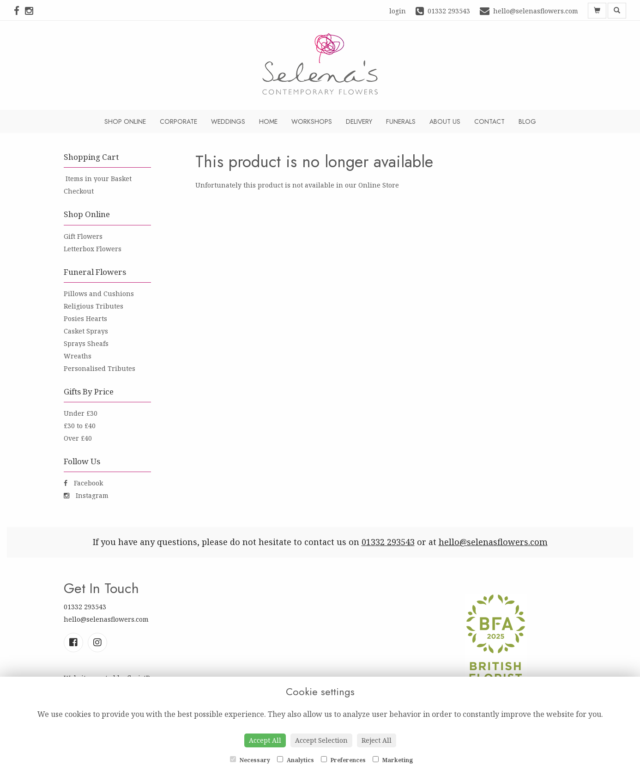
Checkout (79, 191)
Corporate (178, 121)
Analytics (295, 760)
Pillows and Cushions (99, 293)
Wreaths (77, 356)
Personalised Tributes (99, 368)
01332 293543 (388, 541)
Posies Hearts (85, 318)
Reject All (377, 740)
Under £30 (80, 413)
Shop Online (125, 121)
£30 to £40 (80, 425)
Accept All (265, 740)
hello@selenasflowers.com (493, 541)
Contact (489, 121)
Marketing (393, 760)
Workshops (311, 121)
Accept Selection (321, 740)
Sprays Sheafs (86, 343)
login (397, 10)
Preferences (343, 760)
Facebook (83, 483)
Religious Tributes (93, 306)
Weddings (228, 121)
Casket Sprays (86, 331)
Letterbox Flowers (92, 248)
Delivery (359, 121)
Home (268, 121)
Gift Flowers (83, 236)
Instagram (86, 495)
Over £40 (78, 438)
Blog (527, 121)
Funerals (401, 121)
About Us (444, 121)
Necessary (250, 760)
